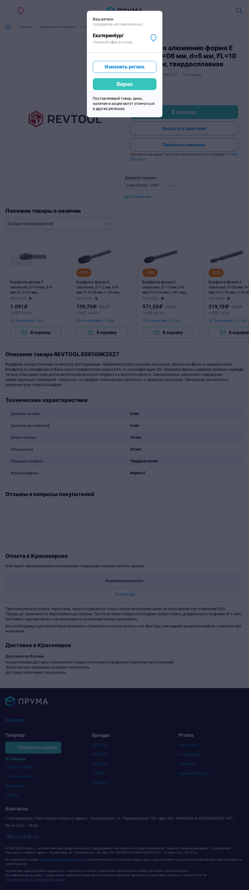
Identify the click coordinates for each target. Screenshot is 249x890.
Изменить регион (124, 67)
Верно (125, 84)
